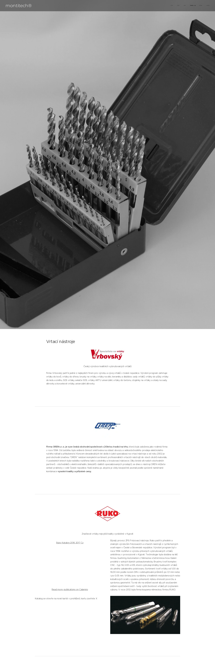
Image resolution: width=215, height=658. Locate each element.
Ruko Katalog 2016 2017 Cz (70, 543)
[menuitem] (187, 5)
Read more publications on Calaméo (70, 589)
